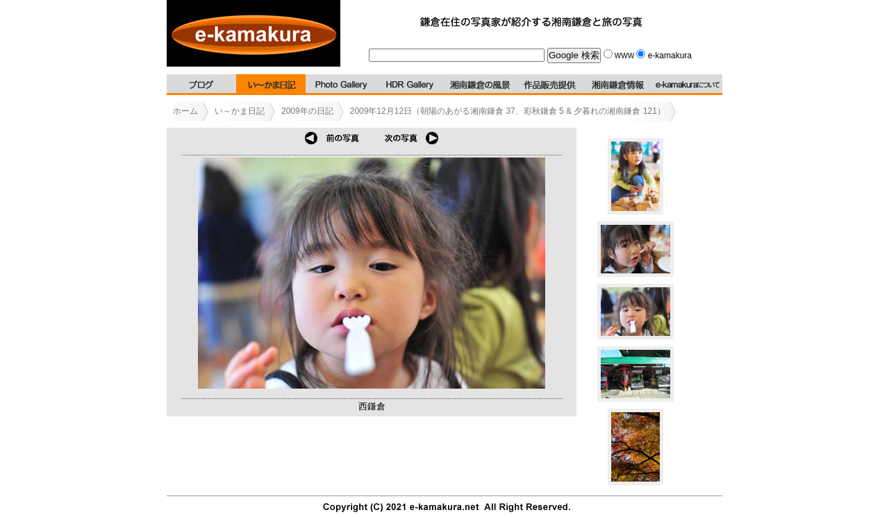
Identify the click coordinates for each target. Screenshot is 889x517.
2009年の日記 (307, 111)
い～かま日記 (240, 111)
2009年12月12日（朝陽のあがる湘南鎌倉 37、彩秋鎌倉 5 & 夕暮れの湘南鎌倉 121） (507, 111)
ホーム (185, 111)
